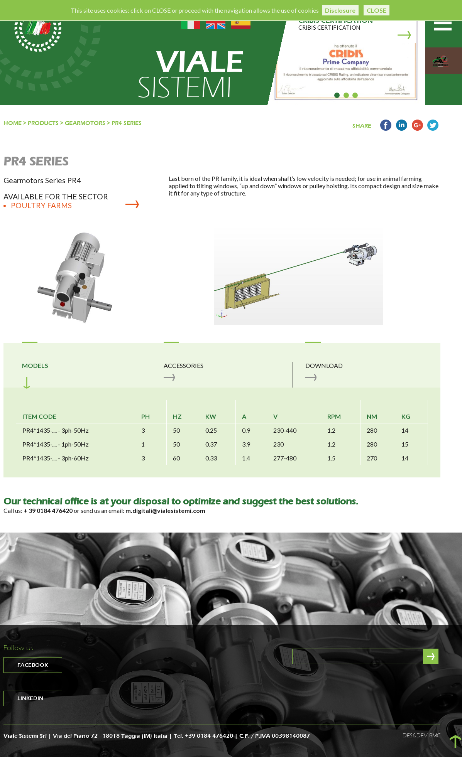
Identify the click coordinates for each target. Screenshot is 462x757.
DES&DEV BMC (421, 735)
